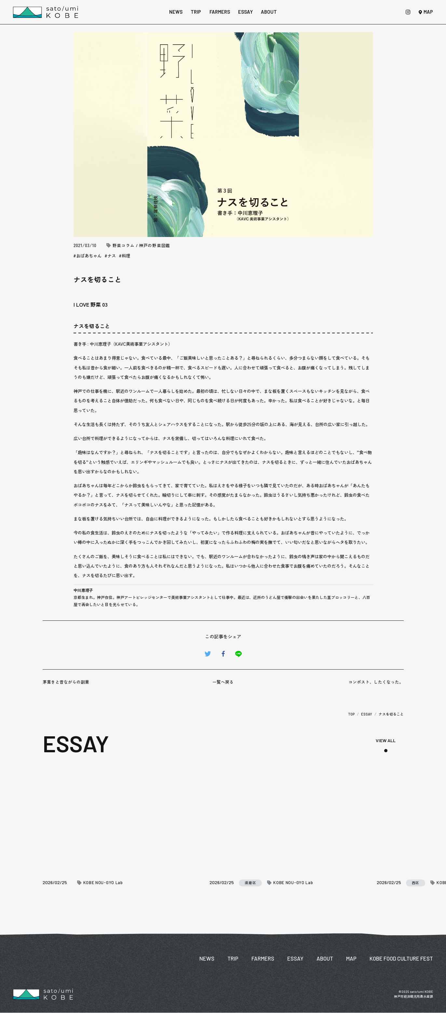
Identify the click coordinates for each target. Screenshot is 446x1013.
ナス (111, 256)
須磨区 (250, 882)
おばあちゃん (88, 256)
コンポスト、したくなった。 (375, 681)
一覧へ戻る (223, 681)
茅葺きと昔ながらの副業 (66, 681)
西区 (415, 883)
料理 (126, 256)
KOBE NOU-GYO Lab (103, 883)
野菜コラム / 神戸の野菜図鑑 (141, 245)
